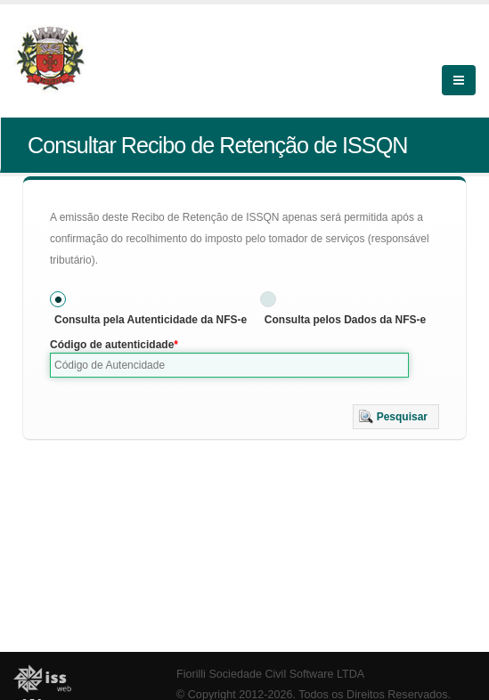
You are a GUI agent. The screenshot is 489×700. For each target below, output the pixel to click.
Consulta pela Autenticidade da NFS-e (150, 319)
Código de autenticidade (112, 344)
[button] (396, 416)
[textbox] (229, 365)
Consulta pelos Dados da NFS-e (345, 319)
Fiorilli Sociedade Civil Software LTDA (270, 674)
